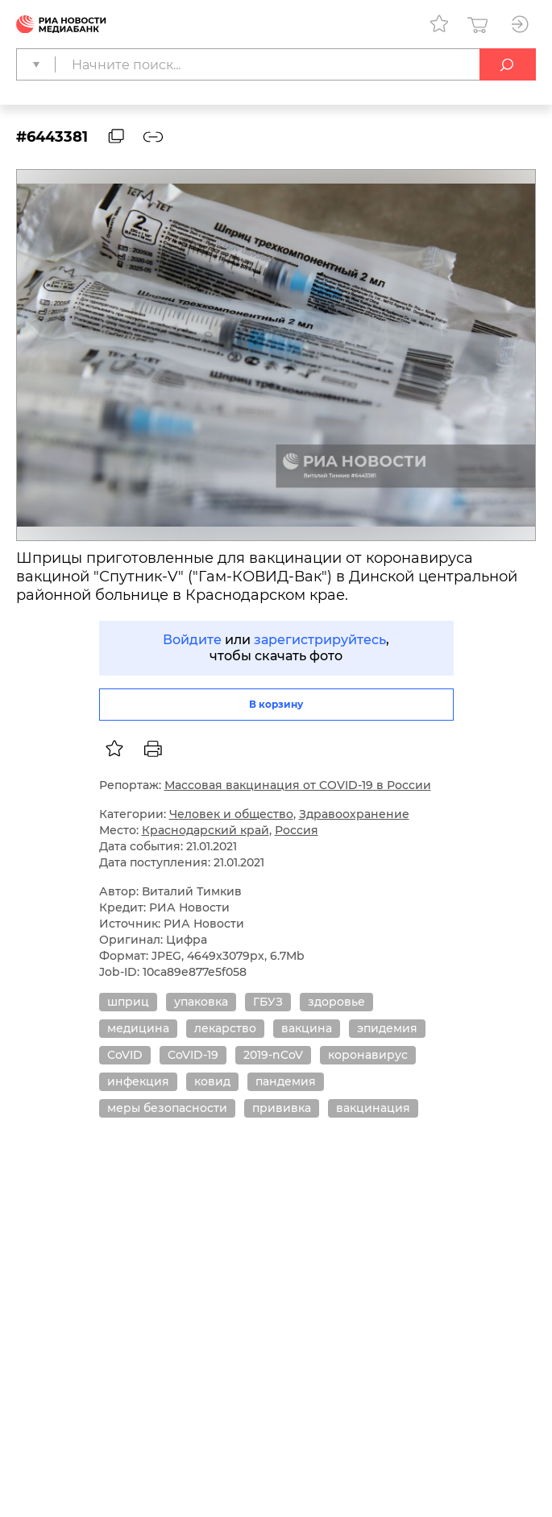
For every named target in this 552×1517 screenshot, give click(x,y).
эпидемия (387, 1028)
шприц (128, 1001)
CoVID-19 (193, 1055)
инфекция (138, 1081)
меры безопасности (167, 1108)
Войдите (192, 639)
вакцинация (373, 1108)
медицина (138, 1028)
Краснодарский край (205, 830)
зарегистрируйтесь (320, 639)
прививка (281, 1108)
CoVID (125, 1055)
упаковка (201, 1001)
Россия (296, 830)
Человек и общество (231, 814)
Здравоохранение (354, 814)
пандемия (285, 1081)
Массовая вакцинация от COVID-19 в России (297, 785)
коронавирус (368, 1055)
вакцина (306, 1028)
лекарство (225, 1028)
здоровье (336, 1001)
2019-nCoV (273, 1055)
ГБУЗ (268, 1001)
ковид (212, 1081)
